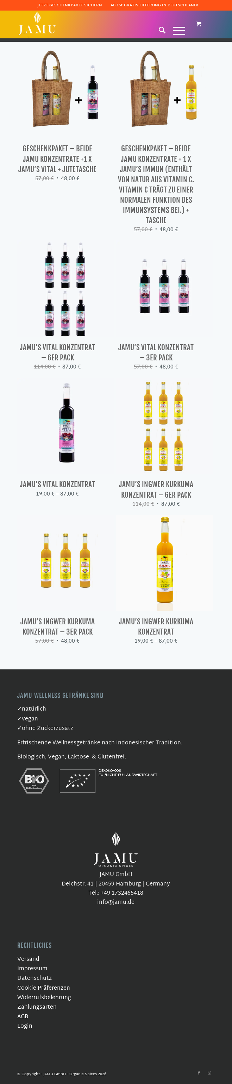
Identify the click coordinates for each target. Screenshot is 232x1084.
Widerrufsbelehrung (44, 998)
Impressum (32, 969)
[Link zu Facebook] (199, 1073)
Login (24, 1026)
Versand (28, 959)
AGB (22, 1017)
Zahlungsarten (37, 1007)
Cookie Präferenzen (43, 988)
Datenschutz (34, 978)
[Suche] (159, 30)
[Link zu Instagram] (209, 1073)
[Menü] (175, 30)
